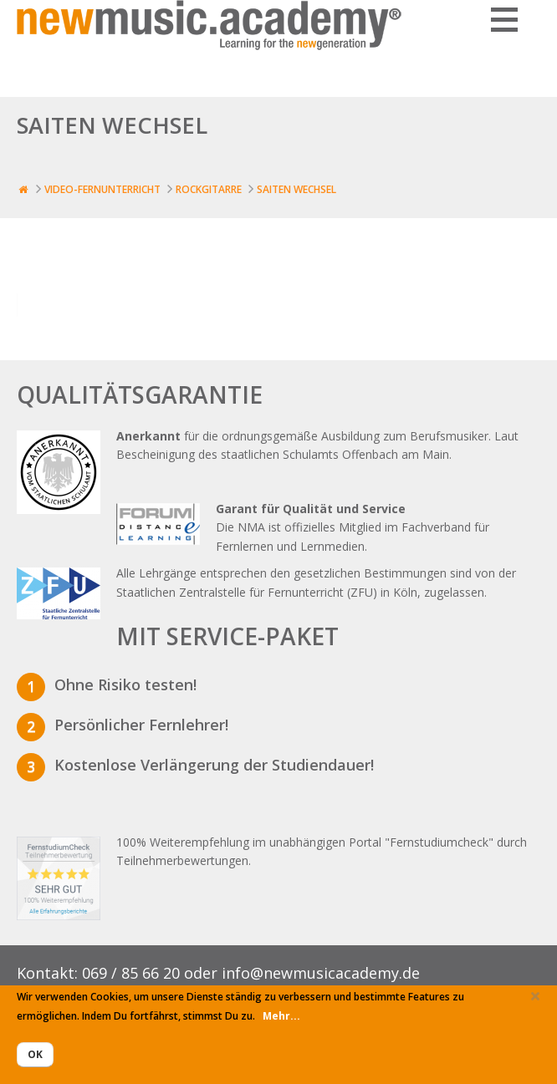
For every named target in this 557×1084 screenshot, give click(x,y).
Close (535, 1001)
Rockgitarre (209, 189)
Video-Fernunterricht (102, 189)
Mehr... (281, 1016)
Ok (35, 1054)
